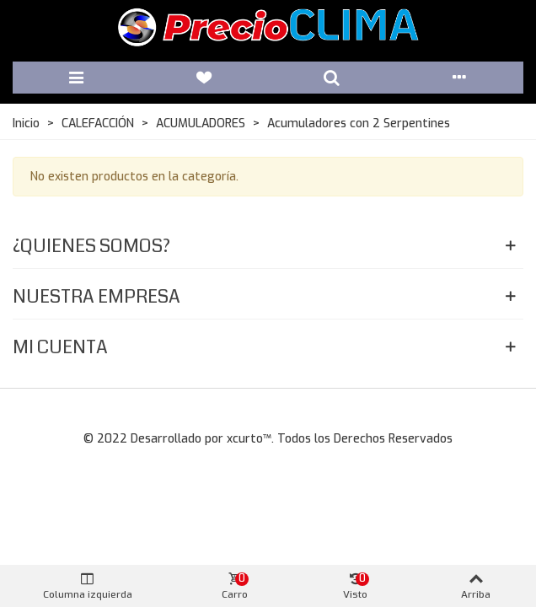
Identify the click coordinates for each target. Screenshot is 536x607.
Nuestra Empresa (96, 296)
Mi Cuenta (60, 347)
